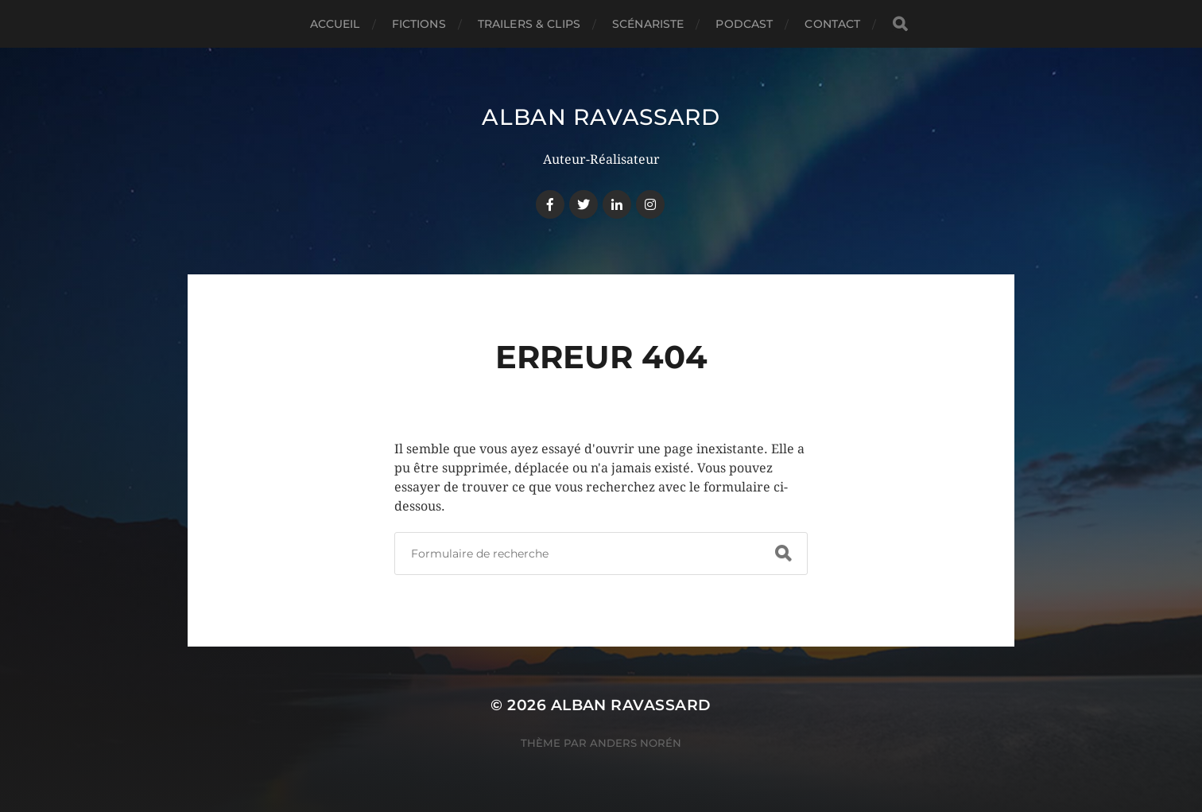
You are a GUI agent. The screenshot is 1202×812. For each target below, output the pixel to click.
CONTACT (832, 24)
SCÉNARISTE (648, 24)
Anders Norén (635, 742)
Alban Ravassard (601, 116)
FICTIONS (419, 24)
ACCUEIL (335, 24)
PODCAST (744, 24)
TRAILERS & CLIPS (529, 24)
